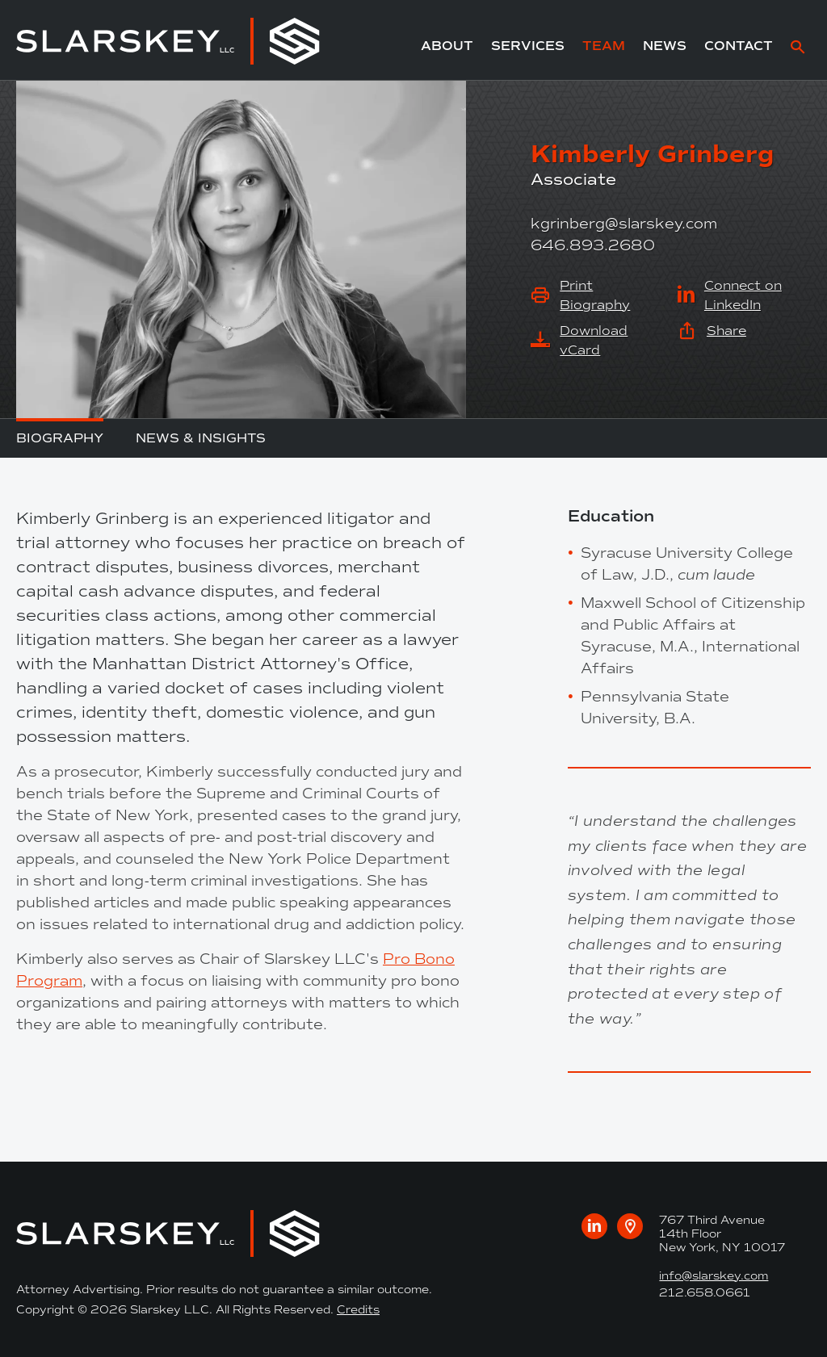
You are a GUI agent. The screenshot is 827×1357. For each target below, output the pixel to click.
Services (528, 45)
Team (603, 45)
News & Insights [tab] (201, 438)
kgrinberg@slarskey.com (624, 223)
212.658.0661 (704, 1293)
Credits (358, 1310)
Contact (738, 45)
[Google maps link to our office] (630, 1226)
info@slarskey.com (713, 1276)
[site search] (797, 49)
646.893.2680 (593, 245)
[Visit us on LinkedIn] (594, 1226)
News (664, 45)
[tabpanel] (241, 771)
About (447, 45)
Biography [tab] (59, 438)
